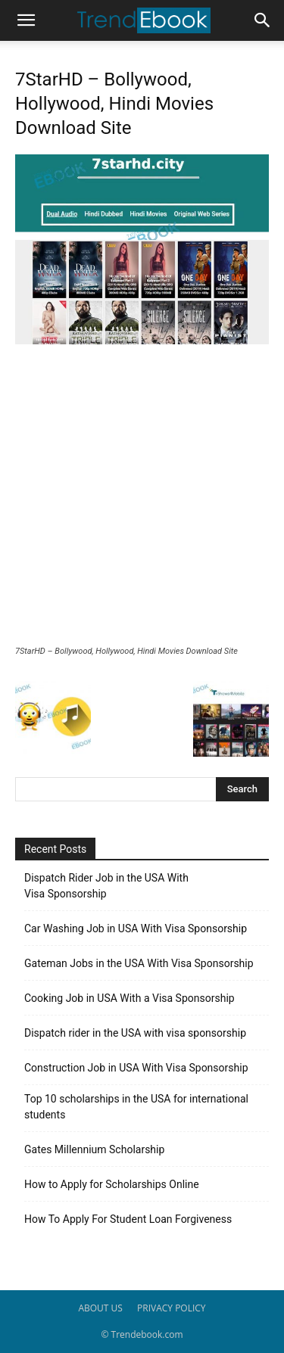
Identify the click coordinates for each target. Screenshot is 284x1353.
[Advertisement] (142, 497)
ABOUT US (100, 1308)
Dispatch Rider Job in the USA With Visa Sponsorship (106, 886)
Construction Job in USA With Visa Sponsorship (136, 1068)
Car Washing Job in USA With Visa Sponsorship (135, 928)
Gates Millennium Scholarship (94, 1149)
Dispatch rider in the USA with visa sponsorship (135, 1033)
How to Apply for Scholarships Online (111, 1184)
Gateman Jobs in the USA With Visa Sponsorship (139, 963)
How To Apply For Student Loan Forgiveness (128, 1219)
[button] (26, 20)
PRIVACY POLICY (171, 1308)
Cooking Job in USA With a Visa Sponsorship (129, 998)
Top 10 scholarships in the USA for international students (136, 1107)
